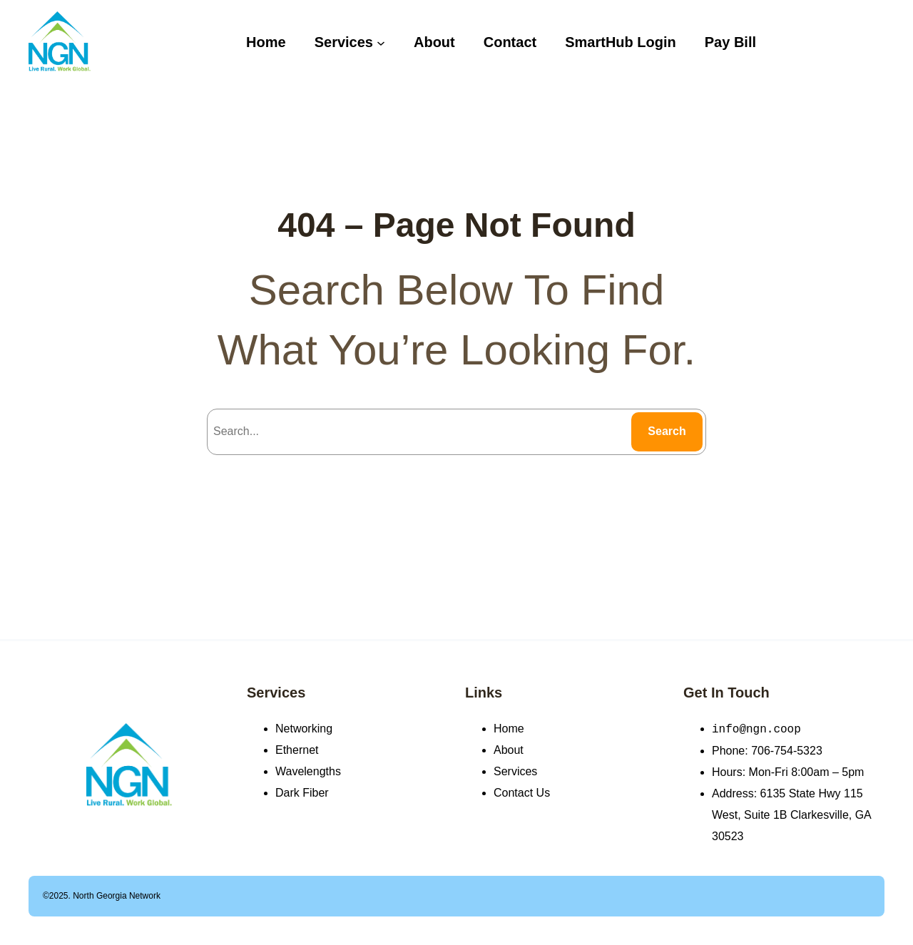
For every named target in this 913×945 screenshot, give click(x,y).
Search (666, 431)
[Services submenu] (381, 42)
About (509, 750)
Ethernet (296, 750)
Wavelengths (308, 771)
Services (276, 692)
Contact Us (522, 793)
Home (509, 728)
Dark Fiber (302, 793)
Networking (303, 728)
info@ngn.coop (756, 729)
